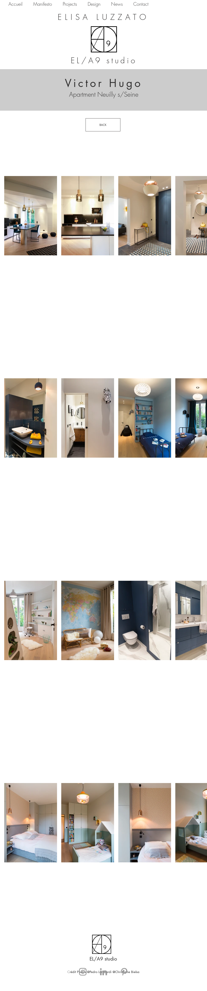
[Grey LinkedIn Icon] (103, 972)
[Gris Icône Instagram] (83, 972)
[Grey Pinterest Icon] (124, 972)
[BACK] (103, 124)
